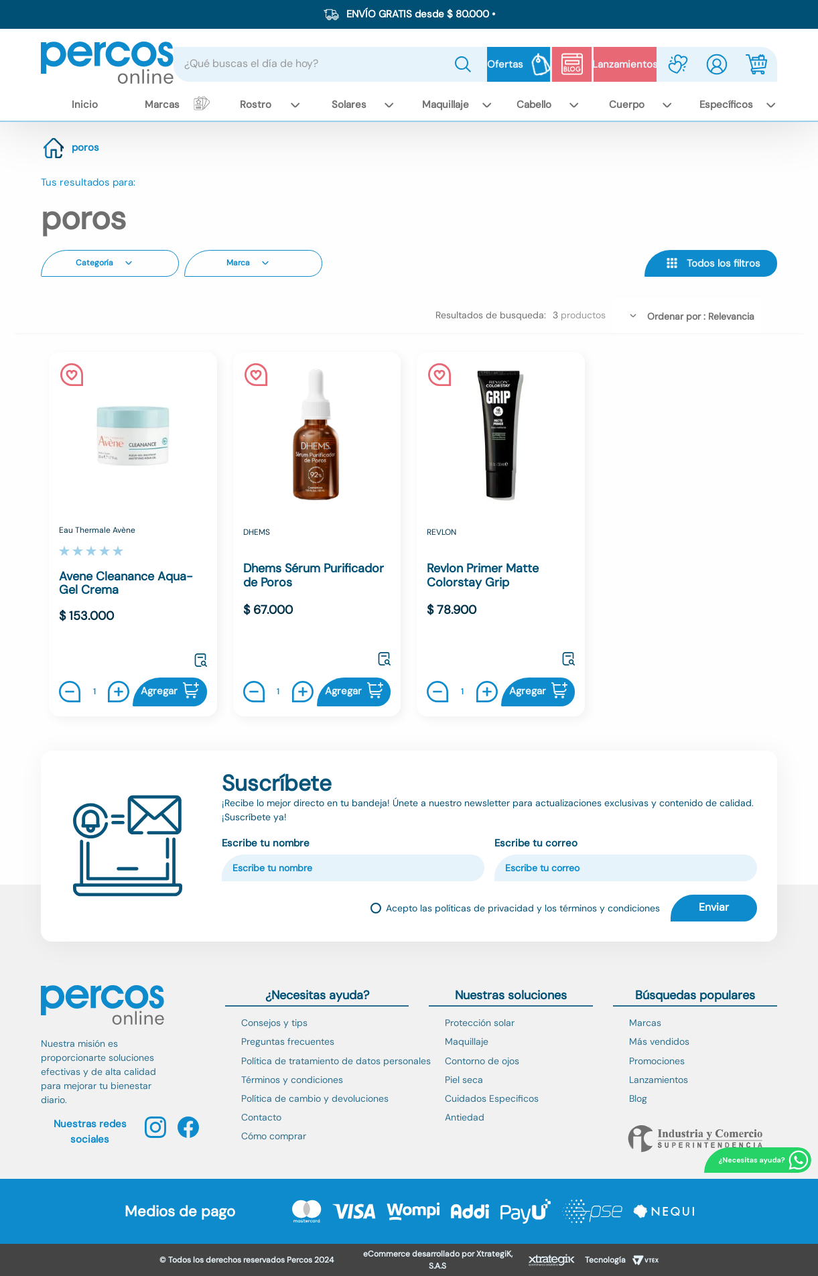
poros (85, 148)
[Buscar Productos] (465, 64)
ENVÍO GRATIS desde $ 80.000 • (420, 14)
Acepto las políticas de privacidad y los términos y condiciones (523, 908)
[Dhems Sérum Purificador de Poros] (317, 535)
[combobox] (331, 64)
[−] (73, 693)
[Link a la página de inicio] (53, 149)
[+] (115, 693)
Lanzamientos (625, 64)
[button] (110, 264)
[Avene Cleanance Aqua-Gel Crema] (133, 535)
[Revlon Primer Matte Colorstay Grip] (501, 535)
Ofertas (505, 64)
